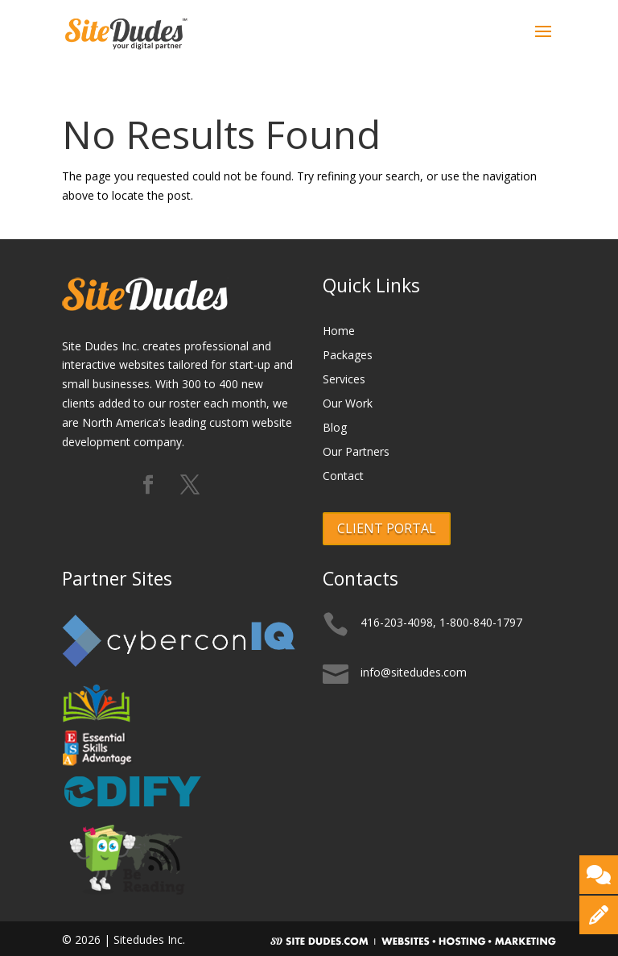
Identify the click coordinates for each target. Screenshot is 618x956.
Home (339, 331)
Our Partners (356, 452)
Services (344, 380)
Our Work (348, 404)
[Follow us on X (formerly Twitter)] (190, 485)
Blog (335, 428)
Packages (348, 356)
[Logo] (126, 31)
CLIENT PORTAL (386, 528)
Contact (343, 476)
